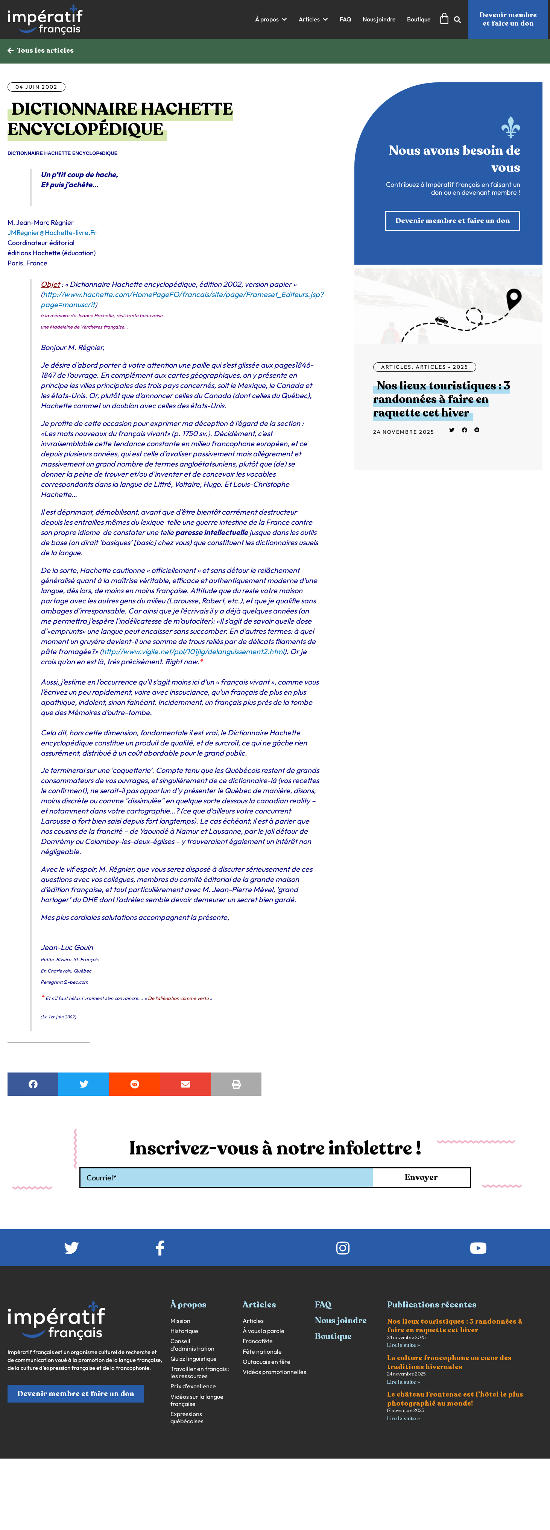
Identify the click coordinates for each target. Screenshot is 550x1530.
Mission (180, 1321)
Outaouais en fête (266, 1362)
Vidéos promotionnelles (274, 1372)
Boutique (333, 1337)
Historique (184, 1331)
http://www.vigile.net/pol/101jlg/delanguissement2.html (193, 651)
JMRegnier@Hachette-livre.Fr (52, 233)
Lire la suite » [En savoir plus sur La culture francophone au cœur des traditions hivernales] (403, 1382)
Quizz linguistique (193, 1359)
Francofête (258, 1341)
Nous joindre (341, 1321)
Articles (396, 367)
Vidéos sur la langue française (196, 1401)
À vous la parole (263, 1331)
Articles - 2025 (442, 367)
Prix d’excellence (193, 1387)
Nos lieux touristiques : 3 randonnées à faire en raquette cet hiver (441, 400)
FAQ (323, 1305)
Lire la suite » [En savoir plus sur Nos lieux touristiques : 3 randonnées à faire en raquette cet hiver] (403, 1346)
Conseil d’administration (192, 1345)
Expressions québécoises (187, 1418)
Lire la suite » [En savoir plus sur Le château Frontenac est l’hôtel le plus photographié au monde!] (403, 1419)
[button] (271, 19)
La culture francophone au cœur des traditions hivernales (449, 1363)
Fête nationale (262, 1352)
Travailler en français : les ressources (199, 1373)
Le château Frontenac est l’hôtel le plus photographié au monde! (455, 1400)
